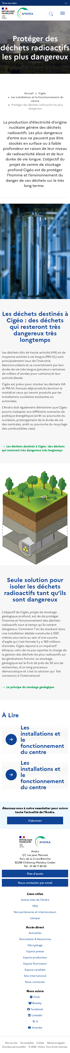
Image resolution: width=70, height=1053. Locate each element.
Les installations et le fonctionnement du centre (37, 99)
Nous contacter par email (35, 883)
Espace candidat (35, 969)
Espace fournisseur (35, 963)
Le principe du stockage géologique (28, 687)
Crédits (40, 1042)
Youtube (39, 1027)
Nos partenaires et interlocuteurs (35, 912)
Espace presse (35, 951)
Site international (35, 976)
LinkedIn (39, 1015)
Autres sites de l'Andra (35, 899)
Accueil (29, 93)
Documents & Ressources (35, 939)
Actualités (35, 933)
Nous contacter (35, 982)
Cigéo (42, 93)
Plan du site (11, 1042)
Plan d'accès (35, 873)
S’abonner (35, 820)
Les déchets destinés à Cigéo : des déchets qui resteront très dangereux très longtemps (33, 448)
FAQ (35, 906)
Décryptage (35, 945)
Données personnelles (14, 1046)
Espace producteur (35, 957)
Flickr (41, 997)
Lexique (35, 918)
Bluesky (40, 1003)
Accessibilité (27, 1042)
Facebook (38, 1009)
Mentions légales (56, 1042)
